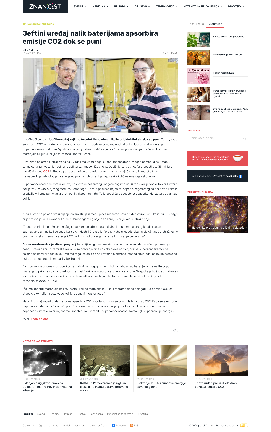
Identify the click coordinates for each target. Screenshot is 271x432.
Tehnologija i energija (38, 24)
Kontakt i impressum (74, 425)
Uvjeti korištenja (98, 425)
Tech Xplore (39, 319)
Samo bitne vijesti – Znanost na (215, 176)
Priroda (68, 413)
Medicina (55, 413)
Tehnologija (96, 413)
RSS (136, 425)
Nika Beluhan (31, 50)
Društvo (81, 413)
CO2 (46, 171)
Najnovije (215, 24)
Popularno (197, 24)
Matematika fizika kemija (120, 413)
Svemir (41, 413)
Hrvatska (143, 413)
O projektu (28, 425)
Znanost (210, 425)
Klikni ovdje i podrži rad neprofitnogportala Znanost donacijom (210, 158)
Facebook (120, 425)
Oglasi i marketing (48, 425)
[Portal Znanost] (45, 6)
